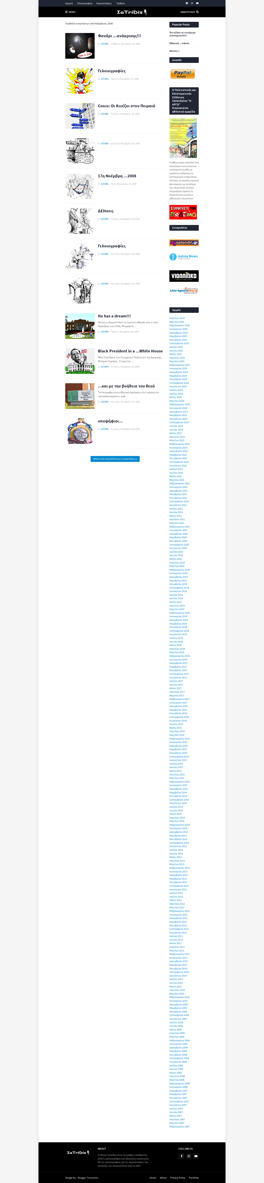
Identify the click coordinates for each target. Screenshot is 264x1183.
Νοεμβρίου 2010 (178, 964)
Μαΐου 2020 (175, 559)
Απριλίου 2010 (177, 990)
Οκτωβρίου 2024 (178, 379)
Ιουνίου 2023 (176, 429)
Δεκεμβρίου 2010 (178, 961)
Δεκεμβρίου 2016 (178, 706)
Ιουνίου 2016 (176, 724)
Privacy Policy (177, 1177)
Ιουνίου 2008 (176, 1069)
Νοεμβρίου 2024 (178, 375)
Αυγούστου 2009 (178, 1018)
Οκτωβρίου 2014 (178, 796)
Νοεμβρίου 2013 (178, 835)
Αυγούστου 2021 (178, 505)
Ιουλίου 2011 (176, 936)
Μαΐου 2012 (175, 900)
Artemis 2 (174, 51)
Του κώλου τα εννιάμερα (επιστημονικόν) (182, 34)
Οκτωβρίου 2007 (178, 1097)
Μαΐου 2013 (175, 857)
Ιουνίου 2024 (176, 393)
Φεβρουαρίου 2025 (179, 365)
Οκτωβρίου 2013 (178, 839)
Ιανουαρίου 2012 (178, 914)
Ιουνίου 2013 (176, 853)
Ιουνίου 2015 (176, 767)
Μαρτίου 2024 (176, 400)
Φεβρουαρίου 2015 (179, 781)
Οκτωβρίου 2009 (178, 1011)
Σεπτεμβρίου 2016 (179, 717)
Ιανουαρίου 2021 (178, 530)
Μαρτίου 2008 (176, 1079)
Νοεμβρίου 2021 (178, 494)
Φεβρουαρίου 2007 (179, 1126)
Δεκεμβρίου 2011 (178, 918)
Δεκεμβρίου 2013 (178, 832)
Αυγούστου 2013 (178, 846)
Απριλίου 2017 (177, 691)
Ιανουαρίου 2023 (178, 447)
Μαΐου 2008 (175, 1072)
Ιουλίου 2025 (176, 347)
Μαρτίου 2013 (176, 864)
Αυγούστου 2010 (178, 975)
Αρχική (69, 3)
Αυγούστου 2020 (178, 548)
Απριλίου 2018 (177, 648)
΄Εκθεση (120, 3)
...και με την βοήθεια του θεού (126, 386)
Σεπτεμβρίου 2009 (179, 1015)
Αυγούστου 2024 (178, 386)
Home (153, 1177)
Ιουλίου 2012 (176, 893)
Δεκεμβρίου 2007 (178, 1090)
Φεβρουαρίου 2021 (179, 526)
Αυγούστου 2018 (178, 634)
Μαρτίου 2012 (176, 907)
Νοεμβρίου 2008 (178, 1051)
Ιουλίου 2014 (176, 806)
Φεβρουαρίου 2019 (179, 612)
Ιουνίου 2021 (176, 512)
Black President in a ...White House (130, 351)
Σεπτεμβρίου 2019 (179, 587)
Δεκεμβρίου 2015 (178, 745)
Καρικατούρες (104, 3)
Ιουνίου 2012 (176, 896)
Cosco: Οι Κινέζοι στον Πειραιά (126, 105)
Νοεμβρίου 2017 (178, 666)
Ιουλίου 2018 (176, 638)
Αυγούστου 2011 (178, 932)
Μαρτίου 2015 (176, 778)
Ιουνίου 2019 (176, 598)
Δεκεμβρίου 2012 (178, 875)
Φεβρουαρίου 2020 (179, 569)
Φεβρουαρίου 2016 (179, 738)
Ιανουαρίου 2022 (178, 487)
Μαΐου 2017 (175, 688)
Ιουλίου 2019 (176, 594)
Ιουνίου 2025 (176, 350)
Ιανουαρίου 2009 (178, 1043)
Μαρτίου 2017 (176, 695)
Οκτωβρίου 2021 (178, 497)
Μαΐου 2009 (175, 1029)
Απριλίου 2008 (177, 1076)
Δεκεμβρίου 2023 (178, 411)
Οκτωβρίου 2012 (178, 882)
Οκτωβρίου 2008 (178, 1054)
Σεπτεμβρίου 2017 (179, 673)
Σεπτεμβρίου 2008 (179, 1058)
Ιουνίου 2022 (176, 472)
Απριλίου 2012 (177, 903)
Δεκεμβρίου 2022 (178, 451)
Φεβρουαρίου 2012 (179, 911)
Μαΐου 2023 (175, 433)
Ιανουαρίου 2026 (178, 329)
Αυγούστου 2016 (178, 720)
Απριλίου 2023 (177, 436)
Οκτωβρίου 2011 (178, 925)
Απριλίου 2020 (177, 562)
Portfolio (194, 1177)
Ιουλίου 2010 (176, 979)
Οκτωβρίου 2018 (178, 627)
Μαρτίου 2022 (176, 479)
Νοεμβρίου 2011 (178, 921)
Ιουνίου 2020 (176, 555)
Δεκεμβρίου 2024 (178, 372)
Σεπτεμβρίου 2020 (179, 544)
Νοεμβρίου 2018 (178, 623)
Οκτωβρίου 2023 (178, 418)
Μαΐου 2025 (175, 354)
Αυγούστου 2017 (178, 677)
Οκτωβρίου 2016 (178, 713)
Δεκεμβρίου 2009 (178, 1004)
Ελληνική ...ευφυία (179, 43)
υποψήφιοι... (110, 421)
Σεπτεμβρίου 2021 (179, 501)
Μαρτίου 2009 (176, 1036)
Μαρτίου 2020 (176, 566)
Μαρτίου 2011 (176, 950)
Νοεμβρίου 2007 (178, 1094)
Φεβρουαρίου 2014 (179, 824)
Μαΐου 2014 (175, 814)
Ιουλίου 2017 (176, 681)
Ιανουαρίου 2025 (178, 368)
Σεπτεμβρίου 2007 (179, 1101)
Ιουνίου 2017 (176, 684)
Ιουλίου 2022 (176, 469)
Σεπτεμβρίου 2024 (179, 382)
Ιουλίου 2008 (176, 1065)
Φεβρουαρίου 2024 (179, 404)
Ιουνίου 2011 (176, 939)
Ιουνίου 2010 (176, 982)
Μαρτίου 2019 (176, 609)
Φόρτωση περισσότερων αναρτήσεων (115, 458)
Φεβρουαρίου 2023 (179, 444)
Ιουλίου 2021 (176, 508)
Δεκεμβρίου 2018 (178, 620)
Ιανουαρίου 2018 (178, 659)
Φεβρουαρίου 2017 (179, 699)
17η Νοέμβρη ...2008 (117, 175)
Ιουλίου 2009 (176, 1022)
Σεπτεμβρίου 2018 (179, 630)
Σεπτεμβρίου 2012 (179, 885)
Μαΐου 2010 (175, 986)
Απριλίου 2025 (177, 357)
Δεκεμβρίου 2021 (178, 490)
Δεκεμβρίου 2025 (178, 332)
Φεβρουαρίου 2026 (179, 325)
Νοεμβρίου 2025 (178, 336)
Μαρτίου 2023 (176, 440)
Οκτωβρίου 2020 (178, 541)
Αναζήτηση (188, 12)
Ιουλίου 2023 (176, 426)
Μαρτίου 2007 (176, 1123)
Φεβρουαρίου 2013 (179, 867)
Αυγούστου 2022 (178, 465)
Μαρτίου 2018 (176, 652)
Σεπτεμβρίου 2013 (179, 842)
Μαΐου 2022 (175, 476)
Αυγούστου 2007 (178, 1105)
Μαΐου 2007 (175, 1115)
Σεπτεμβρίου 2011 (179, 929)
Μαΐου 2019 (175, 602)
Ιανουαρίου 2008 (178, 1087)
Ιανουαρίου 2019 (178, 616)
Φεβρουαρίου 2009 (179, 1040)
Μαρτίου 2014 (176, 821)
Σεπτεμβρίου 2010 (179, 972)
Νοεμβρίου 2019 (178, 580)
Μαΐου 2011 (175, 943)
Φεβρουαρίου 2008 (179, 1083)
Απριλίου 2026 (177, 318)
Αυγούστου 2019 (178, 591)
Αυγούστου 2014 (178, 803)
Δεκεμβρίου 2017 (178, 663)
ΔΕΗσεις (105, 210)
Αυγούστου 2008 (178, 1061)
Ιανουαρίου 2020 (178, 573)
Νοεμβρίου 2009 (178, 1008)
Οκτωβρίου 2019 (178, 584)
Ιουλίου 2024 (176, 390)
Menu (72, 12)
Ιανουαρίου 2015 (178, 785)
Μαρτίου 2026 (176, 321)
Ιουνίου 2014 (176, 810)
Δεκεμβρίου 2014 (178, 788)
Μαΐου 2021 (175, 515)
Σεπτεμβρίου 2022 (179, 462)
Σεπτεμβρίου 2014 (179, 799)
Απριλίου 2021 (177, 519)
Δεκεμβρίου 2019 (178, 576)
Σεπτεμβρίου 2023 (179, 422)
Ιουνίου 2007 (176, 1112)
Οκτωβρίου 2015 (178, 753)
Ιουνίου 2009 (176, 1026)
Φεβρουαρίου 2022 (179, 483)
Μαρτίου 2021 (176, 523)
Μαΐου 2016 (175, 727)
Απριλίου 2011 (177, 946)
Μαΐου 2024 (175, 397)
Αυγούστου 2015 (178, 760)
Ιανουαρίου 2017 (178, 702)
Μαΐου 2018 (175, 645)
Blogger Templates (88, 1177)
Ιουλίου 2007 (176, 1108)
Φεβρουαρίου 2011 (179, 954)
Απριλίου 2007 (177, 1119)
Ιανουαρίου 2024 (178, 408)
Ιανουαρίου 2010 (178, 1000)
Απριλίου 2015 (177, 774)
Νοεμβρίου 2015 (178, 749)
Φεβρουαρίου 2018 (179, 656)
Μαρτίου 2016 (176, 735)
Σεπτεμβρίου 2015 (179, 756)
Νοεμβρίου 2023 (178, 415)
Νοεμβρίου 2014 (178, 792)
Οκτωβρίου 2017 (178, 670)
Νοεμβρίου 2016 (178, 709)
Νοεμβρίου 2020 (178, 537)
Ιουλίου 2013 (176, 849)
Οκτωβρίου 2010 (178, 968)
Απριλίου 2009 (177, 1033)
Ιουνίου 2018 (176, 641)
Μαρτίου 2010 (176, 993)
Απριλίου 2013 (177, 860)
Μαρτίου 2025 (176, 361)
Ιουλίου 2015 (176, 763)
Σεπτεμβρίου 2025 (179, 343)
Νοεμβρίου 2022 (178, 454)
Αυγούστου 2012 (178, 889)
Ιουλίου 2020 (176, 551)
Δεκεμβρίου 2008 (178, 1047)
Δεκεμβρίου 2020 (178, 533)
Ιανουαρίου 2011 (178, 957)
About (163, 1177)
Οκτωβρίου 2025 (178, 339)
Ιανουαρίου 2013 (178, 871)
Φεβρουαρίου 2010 (179, 997)
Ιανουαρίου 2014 (178, 828)
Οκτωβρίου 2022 (178, 458)
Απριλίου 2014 (177, 817)
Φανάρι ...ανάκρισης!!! (119, 35)
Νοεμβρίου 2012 (178, 878)
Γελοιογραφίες (85, 3)
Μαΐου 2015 (175, 770)
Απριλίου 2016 (177, 731)
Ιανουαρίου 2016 (178, 742)
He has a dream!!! (114, 315)
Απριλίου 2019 (177, 605)
